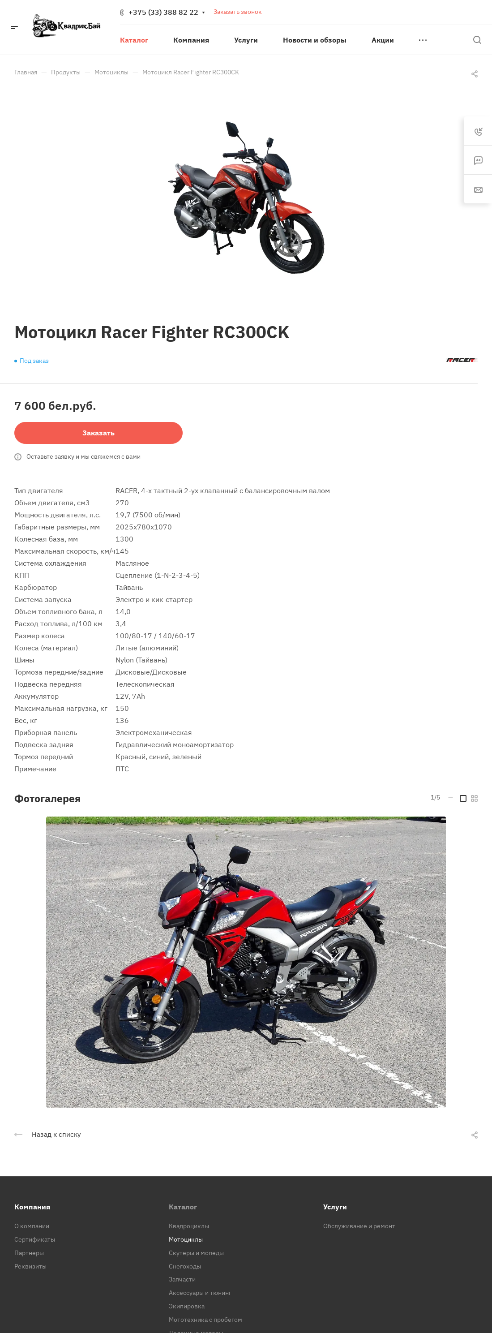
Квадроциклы (189, 1226)
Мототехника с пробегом (205, 1320)
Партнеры (29, 1253)
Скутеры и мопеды (196, 1253)
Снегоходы (185, 1266)
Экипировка (187, 1306)
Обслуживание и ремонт (359, 1226)
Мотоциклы (186, 1239)
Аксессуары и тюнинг (200, 1293)
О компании (31, 1226)
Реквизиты (30, 1266)
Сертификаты (34, 1239)
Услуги (335, 1206)
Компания (32, 1206)
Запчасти (182, 1279)
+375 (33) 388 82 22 (163, 12)
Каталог (183, 1206)
